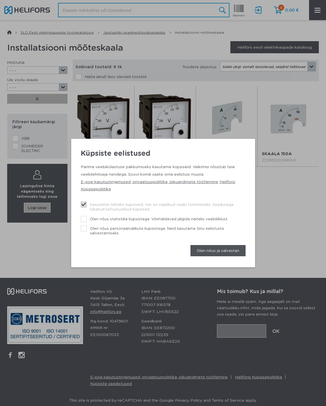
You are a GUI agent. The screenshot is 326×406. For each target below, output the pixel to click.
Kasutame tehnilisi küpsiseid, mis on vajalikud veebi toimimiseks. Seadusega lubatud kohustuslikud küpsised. (162, 206)
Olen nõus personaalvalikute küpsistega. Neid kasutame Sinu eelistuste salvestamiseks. (157, 230)
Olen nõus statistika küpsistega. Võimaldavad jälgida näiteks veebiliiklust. (159, 218)
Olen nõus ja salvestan (218, 250)
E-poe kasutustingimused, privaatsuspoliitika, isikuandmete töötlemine (149, 181)
